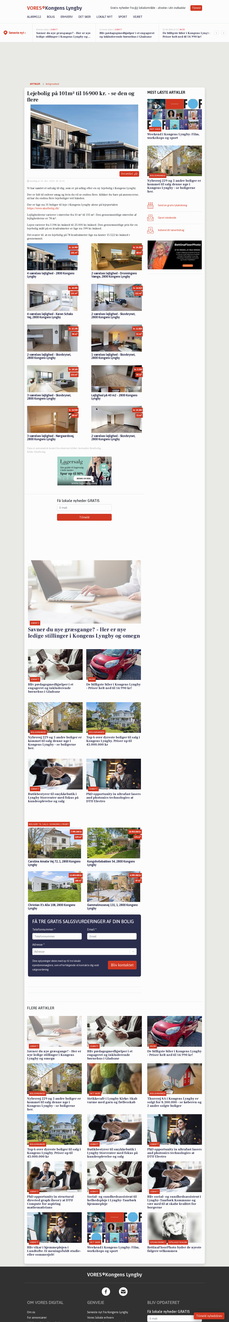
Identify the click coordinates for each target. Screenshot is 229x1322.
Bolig (51, 16)
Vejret (137, 16)
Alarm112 (34, 16)
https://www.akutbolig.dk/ (43, 208)
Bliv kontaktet (122, 965)
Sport (122, 16)
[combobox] (34, 951)
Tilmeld (196, 7)
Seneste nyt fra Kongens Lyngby (107, 1312)
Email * (92, 929)
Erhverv (67, 16)
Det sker (84, 16)
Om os (31, 1312)
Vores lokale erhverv (100, 1317)
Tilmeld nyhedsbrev (209, 1316)
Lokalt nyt (105, 16)
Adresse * (38, 944)
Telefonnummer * (43, 929)
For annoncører (37, 1317)
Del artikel (129, 174)
